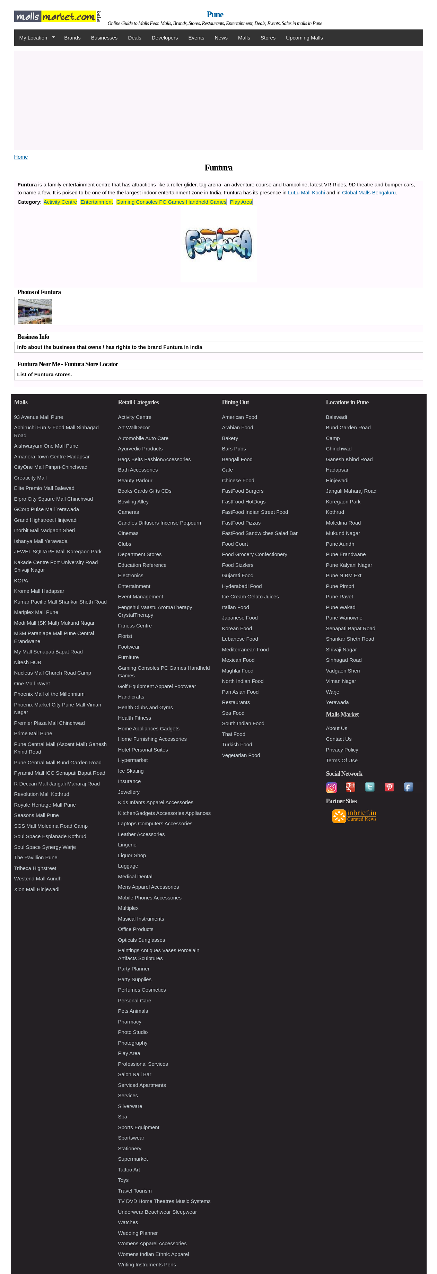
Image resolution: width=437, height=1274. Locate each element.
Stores (268, 38)
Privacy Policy (342, 750)
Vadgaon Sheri (343, 671)
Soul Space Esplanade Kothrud (50, 836)
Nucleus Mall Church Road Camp (52, 673)
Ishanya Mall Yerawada (41, 541)
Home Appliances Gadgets (149, 728)
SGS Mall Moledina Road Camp (51, 826)
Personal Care (134, 1000)
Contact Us (339, 739)
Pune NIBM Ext (344, 575)
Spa (123, 1116)
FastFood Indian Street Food (255, 512)
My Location (34, 38)
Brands (72, 38)
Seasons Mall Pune (36, 815)
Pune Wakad (341, 607)
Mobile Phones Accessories (150, 897)
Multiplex (128, 908)
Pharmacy (130, 1022)
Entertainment (96, 202)
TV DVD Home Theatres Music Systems (164, 1201)
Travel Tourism (135, 1191)
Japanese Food (240, 618)
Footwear (129, 647)
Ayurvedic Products (140, 448)
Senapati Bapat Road (351, 628)
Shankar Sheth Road (350, 639)
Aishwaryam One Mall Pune (46, 446)
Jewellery (129, 792)
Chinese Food (238, 480)
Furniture (128, 657)
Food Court (235, 544)
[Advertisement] (218, 99)
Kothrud (335, 512)
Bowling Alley (133, 501)
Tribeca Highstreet (35, 868)
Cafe (227, 470)
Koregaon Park (343, 501)
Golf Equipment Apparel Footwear (157, 686)
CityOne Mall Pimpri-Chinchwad (51, 467)
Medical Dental (135, 876)
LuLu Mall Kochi (306, 192)
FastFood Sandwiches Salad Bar (260, 533)
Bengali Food (237, 459)
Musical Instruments (141, 919)
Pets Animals (133, 1011)
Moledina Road (343, 523)
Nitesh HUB (27, 662)
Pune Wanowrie (344, 618)
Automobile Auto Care (143, 438)
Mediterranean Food (245, 649)
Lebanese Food (240, 639)
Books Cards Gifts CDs (145, 491)
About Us (337, 728)
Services (128, 1095)
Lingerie (127, 844)
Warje (333, 692)
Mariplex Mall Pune (36, 612)
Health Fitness (134, 718)
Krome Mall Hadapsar (39, 591)
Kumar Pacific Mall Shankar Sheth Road (60, 602)
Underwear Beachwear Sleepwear (157, 1212)
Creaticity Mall (30, 478)
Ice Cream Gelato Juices (250, 596)
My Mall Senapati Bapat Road (48, 651)
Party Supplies (135, 979)
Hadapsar (337, 470)
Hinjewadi (337, 480)
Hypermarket (133, 760)
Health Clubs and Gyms (145, 707)
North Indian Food (243, 681)
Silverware (130, 1106)
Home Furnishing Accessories (152, 739)
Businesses (104, 38)
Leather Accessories (141, 834)
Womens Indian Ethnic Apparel (153, 1254)
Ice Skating (131, 771)
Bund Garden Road (348, 427)
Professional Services (143, 1064)
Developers (165, 38)
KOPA (21, 580)
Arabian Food (237, 427)
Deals (134, 38)
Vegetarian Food (241, 755)
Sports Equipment (138, 1127)
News (221, 38)
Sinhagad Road (344, 660)
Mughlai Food (238, 671)
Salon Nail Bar (134, 1074)
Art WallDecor (134, 427)
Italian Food (235, 607)
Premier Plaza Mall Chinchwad (49, 723)
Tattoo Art (129, 1169)
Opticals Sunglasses (141, 940)
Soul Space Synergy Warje (45, 847)
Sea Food (233, 713)
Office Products (136, 929)
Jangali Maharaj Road (351, 491)
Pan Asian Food (240, 692)
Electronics (130, 575)
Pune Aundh (340, 544)
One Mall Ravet (32, 683)
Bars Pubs (234, 448)
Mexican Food (238, 660)
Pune (215, 14)
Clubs (124, 544)
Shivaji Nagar (341, 649)
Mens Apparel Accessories (148, 887)
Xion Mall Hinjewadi (37, 889)
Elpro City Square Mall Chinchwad (53, 499)
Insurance (129, 781)
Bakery (230, 438)
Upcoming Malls (304, 38)
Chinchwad (339, 448)
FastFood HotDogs (244, 501)
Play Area (241, 202)
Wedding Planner (138, 1233)
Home (21, 157)
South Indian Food (243, 723)
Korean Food (237, 628)
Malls (244, 38)
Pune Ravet (339, 596)
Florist (125, 636)
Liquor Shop (132, 855)
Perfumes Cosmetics (142, 990)
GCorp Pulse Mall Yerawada (46, 509)
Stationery (130, 1148)
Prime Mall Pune (33, 733)
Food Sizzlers (238, 565)
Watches (128, 1222)
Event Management (140, 596)
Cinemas (128, 533)
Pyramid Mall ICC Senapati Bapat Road (59, 773)
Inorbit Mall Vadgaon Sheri (44, 530)
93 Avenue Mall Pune (38, 417)
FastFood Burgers (243, 491)
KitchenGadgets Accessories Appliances (164, 813)
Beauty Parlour (135, 480)
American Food (239, 417)
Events (196, 38)
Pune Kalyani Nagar (349, 565)
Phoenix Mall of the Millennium (49, 694)
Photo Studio (133, 1032)
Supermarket (133, 1159)
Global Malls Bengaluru (369, 192)
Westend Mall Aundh (38, 878)
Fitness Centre (135, 626)
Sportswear (131, 1138)
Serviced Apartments (142, 1085)
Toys (123, 1180)
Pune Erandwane (346, 554)
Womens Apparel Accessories (152, 1243)
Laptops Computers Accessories (155, 823)
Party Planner (134, 969)
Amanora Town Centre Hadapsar (52, 456)
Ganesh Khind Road (349, 459)
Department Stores (140, 554)
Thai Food (234, 734)
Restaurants (236, 702)
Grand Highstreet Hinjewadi (46, 520)
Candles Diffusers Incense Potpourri (159, 523)
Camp (333, 438)
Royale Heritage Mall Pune (45, 805)
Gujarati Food (238, 575)
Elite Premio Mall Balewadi (45, 488)
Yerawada (337, 702)
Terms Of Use (342, 760)
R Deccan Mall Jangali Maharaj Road (57, 784)
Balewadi (336, 417)
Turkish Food (237, 744)
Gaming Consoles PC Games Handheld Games (171, 202)
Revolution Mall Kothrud (41, 794)
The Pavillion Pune (36, 857)
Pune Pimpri (340, 586)
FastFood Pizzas (241, 523)
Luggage (128, 866)
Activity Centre (60, 202)
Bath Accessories (138, 470)
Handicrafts (131, 697)
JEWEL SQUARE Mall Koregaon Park (58, 551)
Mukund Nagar (343, 533)
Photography (133, 1043)
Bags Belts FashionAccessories (154, 459)
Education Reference (142, 565)
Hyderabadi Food (242, 586)
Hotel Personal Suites (143, 750)
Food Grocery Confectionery (254, 554)
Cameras (128, 512)
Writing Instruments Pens (147, 1264)
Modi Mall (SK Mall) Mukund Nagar (54, 623)
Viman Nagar (341, 681)
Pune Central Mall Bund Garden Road (58, 762)
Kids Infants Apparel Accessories (156, 802)
